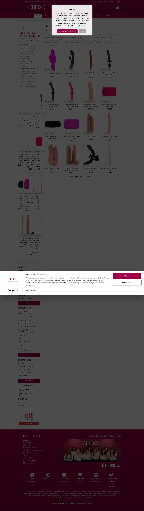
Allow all (127, 492)
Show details (31, 507)
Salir (82, 31)
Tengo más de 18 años (67, 31)
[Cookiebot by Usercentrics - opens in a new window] (13, 507)
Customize (127, 499)
